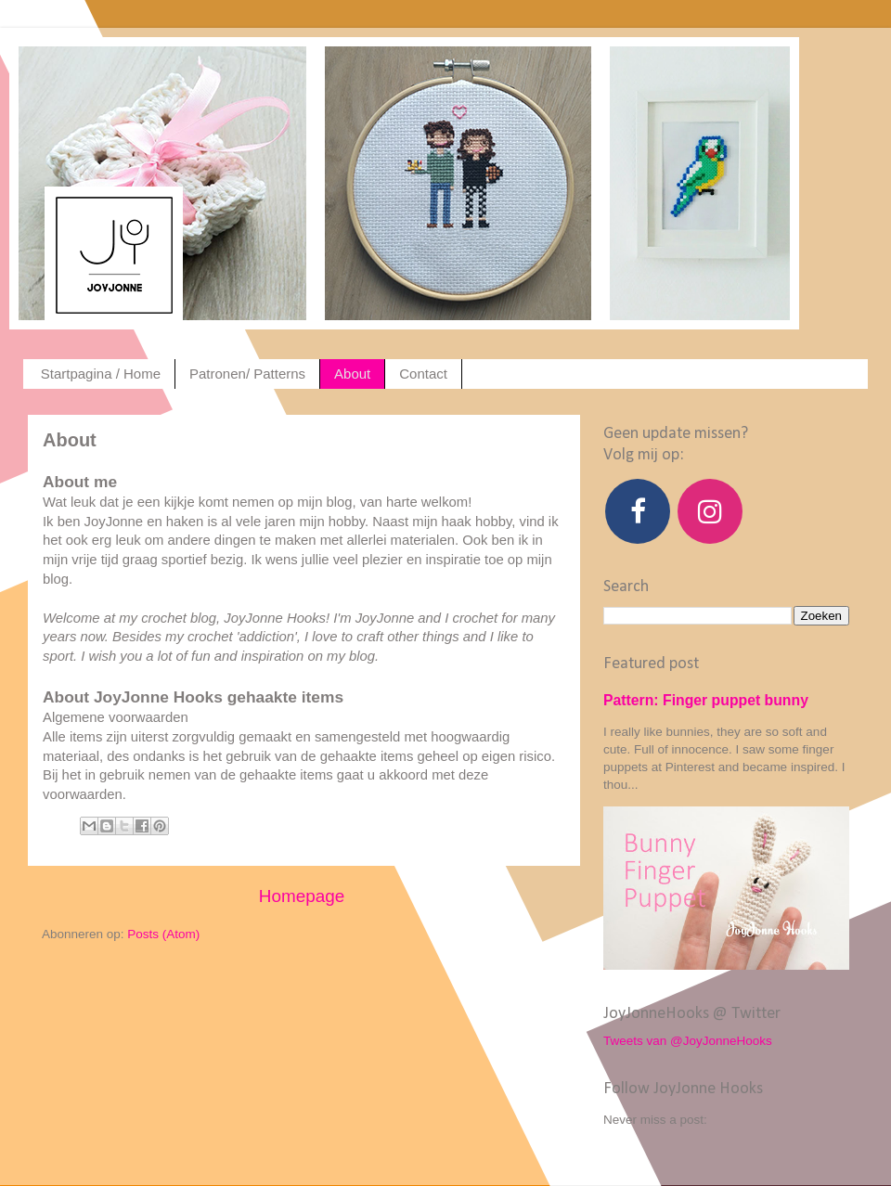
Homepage (301, 896)
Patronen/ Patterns (247, 373)
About (352, 373)
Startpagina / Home (101, 373)
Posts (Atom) (163, 934)
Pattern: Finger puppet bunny (705, 700)
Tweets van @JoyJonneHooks (687, 1041)
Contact (423, 373)
